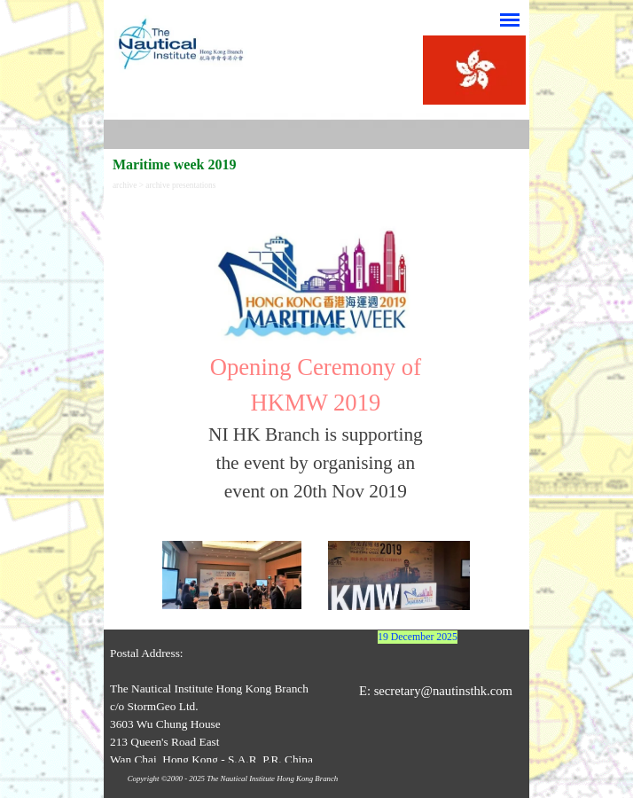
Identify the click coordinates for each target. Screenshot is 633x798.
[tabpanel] (315, 357)
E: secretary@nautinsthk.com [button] (435, 691)
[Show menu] (510, 19)
